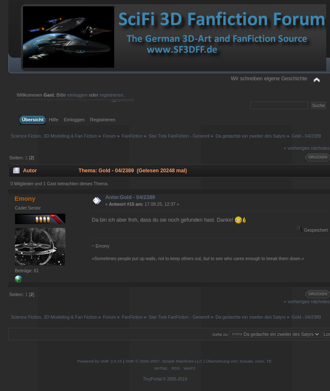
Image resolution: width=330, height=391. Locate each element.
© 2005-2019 (175, 379)
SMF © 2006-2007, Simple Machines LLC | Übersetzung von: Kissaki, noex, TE (198, 361)
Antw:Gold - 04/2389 (130, 197)
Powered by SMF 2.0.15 (99, 361)
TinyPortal (152, 379)
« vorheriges (297, 148)
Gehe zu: (220, 334)
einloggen (77, 94)
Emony (25, 198)
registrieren (111, 94)
